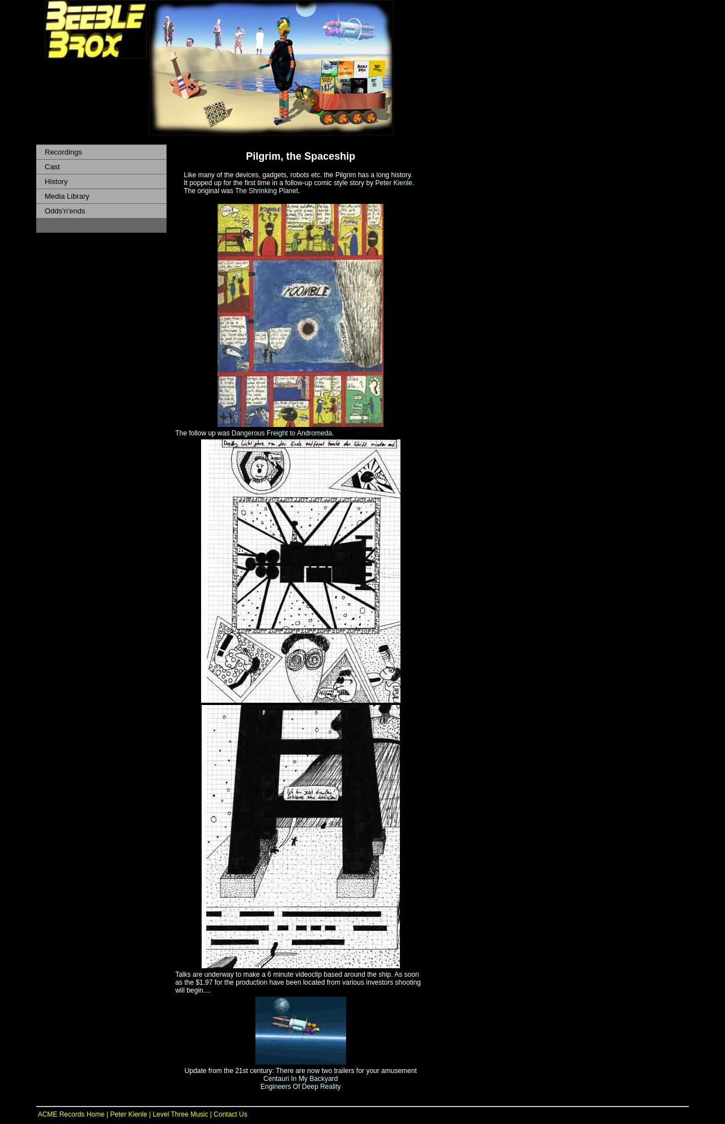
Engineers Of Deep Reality (301, 1087)
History (56, 181)
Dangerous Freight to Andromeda (282, 433)
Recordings (63, 152)
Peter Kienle (394, 183)
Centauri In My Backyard (300, 1079)
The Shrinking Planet (266, 191)
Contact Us (230, 1114)
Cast (52, 167)
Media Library (67, 196)
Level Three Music (180, 1114)
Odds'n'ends (65, 211)
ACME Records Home (70, 1114)
